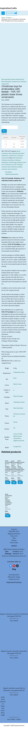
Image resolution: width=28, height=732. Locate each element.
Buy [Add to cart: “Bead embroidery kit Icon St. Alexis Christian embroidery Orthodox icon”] (20, 482)
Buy (4, 131)
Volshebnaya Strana (19, 372)
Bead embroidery (6, 79)
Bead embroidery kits (18, 79)
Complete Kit (17, 446)
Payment (14, 540)
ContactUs (14, 529)
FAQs (14, 538)
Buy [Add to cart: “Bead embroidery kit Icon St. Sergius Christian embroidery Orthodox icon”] (8, 482)
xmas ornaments (12, 169)
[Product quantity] (9, 127)
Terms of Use (14, 536)
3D (14, 428)
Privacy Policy (14, 542)
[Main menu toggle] (3, 13)
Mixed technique (18, 396)
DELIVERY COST (14, 531)
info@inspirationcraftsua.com (17, 556)
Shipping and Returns (14, 534)
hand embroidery (12, 167)
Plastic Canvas (17, 384)
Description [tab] (8, 172)
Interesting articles (14, 575)
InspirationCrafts (8, 8)
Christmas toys (9, 164)
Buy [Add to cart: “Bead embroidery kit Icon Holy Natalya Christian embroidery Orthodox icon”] (8, 516)
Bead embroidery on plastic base (10, 81)
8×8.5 (15, 378)
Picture (15, 422)
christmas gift (12, 162)
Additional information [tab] (11, 174)
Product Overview (14, 579)
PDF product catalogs (14, 577)
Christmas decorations (7, 160)
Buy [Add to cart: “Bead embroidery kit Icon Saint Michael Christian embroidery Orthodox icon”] (14, 482)
